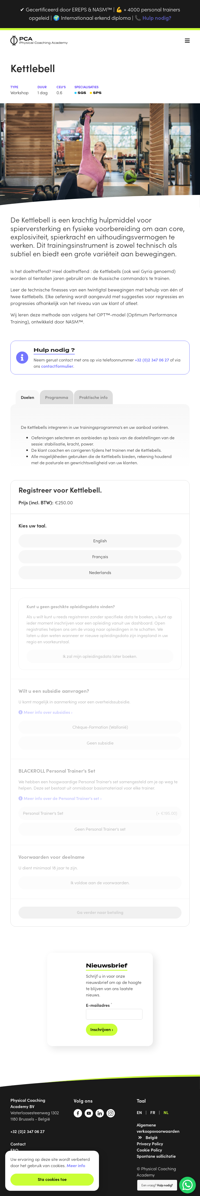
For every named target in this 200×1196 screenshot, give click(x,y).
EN (139, 1112)
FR (152, 1112)
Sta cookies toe (52, 1179)
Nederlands (100, 572)
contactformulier (57, 366)
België (152, 1137)
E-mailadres (99, 1005)
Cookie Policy (149, 1150)
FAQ (14, 1150)
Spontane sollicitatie (156, 1156)
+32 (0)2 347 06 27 (152, 359)
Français (100, 556)
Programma (56, 397)
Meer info (76, 1165)
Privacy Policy (150, 1143)
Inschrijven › (101, 1029)
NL (166, 1112)
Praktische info (93, 397)
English (100, 540)
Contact (18, 1144)
